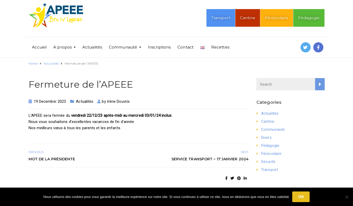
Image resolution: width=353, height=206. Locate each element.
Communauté (123, 47)
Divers (266, 137)
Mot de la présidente (52, 159)
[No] (346, 197)
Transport (220, 17)
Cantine (248, 17)
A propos (62, 47)
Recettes (220, 47)
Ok (301, 196)
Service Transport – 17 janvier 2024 (210, 159)
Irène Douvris (118, 101)
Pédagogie (309, 17)
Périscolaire (276, 17)
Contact (185, 47)
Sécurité (268, 161)
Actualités (92, 47)
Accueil (39, 47)
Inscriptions (159, 47)
